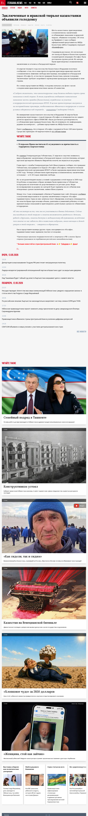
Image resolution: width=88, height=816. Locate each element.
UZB (44, 3)
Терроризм (16, 25)
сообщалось (27, 129)
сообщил (82, 194)
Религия (37, 25)
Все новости (81, 331)
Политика (49, 25)
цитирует (51, 109)
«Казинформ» (57, 47)
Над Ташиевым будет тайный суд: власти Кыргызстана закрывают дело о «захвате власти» (38, 278)
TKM (39, 3)
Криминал (23, 25)
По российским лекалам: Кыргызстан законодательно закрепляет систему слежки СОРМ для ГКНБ (41, 301)
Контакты (6, 815)
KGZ (30, 3)
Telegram (64, 244)
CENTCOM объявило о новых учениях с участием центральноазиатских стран (32, 327)
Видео (20, 8)
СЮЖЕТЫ (35, 8)
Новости (5, 8)
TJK (35, 3)
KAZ (25, 3)
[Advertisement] (44, 348)
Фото (27, 8)
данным (22, 156)
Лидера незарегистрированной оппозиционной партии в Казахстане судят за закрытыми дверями (41, 270)
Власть (43, 25)
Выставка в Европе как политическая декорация (11, 769)
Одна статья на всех (55, 767)
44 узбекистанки (59, 131)
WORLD (50, 3)
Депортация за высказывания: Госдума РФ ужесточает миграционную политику (34, 263)
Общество (30, 25)
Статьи (13, 8)
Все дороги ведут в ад (79, 767)
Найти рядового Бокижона (32, 768)
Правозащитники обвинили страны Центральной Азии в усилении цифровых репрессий (37, 319)
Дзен (75, 244)
